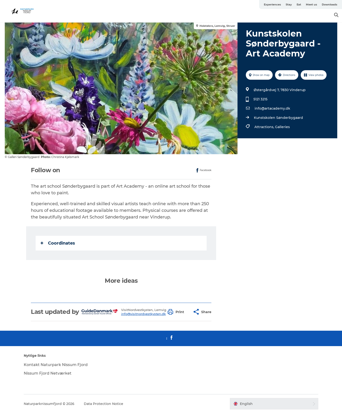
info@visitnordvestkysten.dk (143, 314)
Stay (289, 4)
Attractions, (264, 127)
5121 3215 (260, 99)
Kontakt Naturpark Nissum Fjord (56, 364)
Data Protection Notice (103, 404)
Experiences (272, 4)
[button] (177, 312)
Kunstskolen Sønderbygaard (278, 118)
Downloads (329, 4)
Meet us (311, 4)
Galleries (282, 127)
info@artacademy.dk (272, 108)
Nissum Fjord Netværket (47, 373)
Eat (299, 4)
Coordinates (58, 243)
